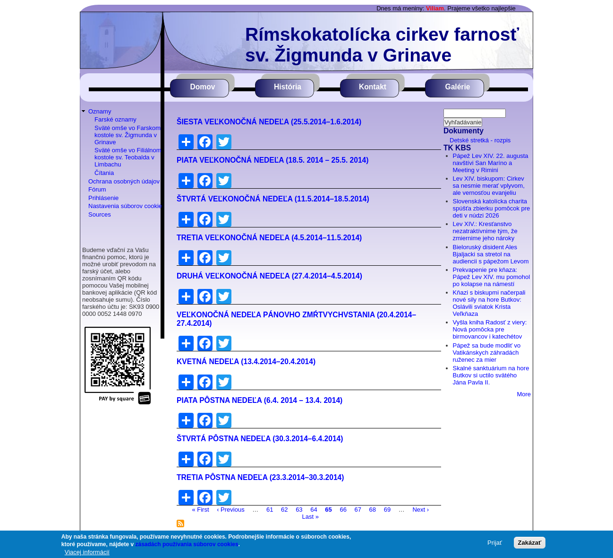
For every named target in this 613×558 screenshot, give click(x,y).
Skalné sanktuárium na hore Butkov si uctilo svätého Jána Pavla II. (491, 375)
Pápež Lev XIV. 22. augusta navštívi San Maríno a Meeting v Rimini (490, 163)
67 (358, 509)
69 (387, 509)
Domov (202, 87)
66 (343, 509)
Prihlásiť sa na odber (180, 523)
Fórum (97, 189)
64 (313, 509)
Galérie (457, 87)
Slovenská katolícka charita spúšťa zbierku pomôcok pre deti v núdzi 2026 (491, 208)
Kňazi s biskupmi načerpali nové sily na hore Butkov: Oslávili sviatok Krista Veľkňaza (489, 303)
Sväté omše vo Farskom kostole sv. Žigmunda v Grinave (127, 135)
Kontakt (372, 87)
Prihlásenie (103, 197)
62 (284, 509)
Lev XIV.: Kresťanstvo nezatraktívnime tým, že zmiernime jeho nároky (485, 231)
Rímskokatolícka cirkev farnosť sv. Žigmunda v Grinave (382, 44)
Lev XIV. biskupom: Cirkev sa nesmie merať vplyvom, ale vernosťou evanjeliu (489, 185)
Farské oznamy (115, 119)
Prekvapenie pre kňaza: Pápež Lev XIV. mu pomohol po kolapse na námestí (491, 277)
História (287, 87)
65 (328, 509)
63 (299, 509)
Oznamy (99, 111)
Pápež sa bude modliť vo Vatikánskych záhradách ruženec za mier (487, 352)
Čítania (104, 172)
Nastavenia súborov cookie (125, 205)
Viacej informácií (87, 552)
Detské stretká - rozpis (480, 140)
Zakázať (530, 542)
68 (372, 509)
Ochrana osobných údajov (124, 181)
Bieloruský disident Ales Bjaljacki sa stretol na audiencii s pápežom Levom (491, 254)
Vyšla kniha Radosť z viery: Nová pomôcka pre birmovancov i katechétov (490, 329)
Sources (99, 214)
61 (269, 509)
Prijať (494, 542)
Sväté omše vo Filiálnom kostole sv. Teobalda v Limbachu (128, 157)
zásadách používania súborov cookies (187, 544)
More (524, 394)
